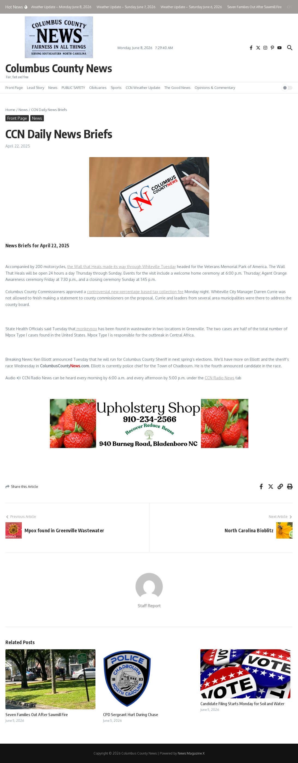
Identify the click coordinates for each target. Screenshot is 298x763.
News (53, 87)
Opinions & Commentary (215, 87)
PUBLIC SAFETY (73, 87)
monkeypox (86, 328)
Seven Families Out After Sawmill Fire (36, 714)
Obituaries (98, 87)
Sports (116, 87)
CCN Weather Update (143, 87)
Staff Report (149, 605)
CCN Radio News (219, 378)
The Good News (177, 87)
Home (10, 109)
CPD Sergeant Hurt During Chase (130, 714)
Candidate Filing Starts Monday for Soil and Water (242, 703)
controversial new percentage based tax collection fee (135, 291)
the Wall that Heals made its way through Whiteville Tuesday (121, 266)
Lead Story (35, 87)
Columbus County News (58, 68)
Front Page (14, 87)
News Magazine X (191, 753)
